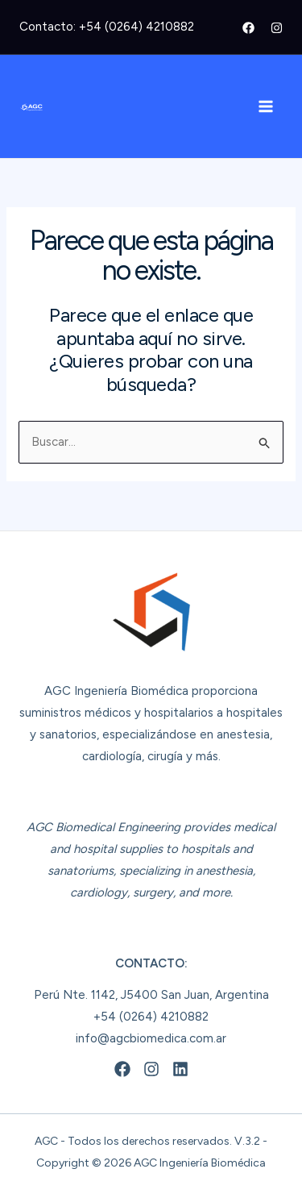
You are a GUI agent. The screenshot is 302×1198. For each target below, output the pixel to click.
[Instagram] (277, 28)
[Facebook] (248, 28)
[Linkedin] (180, 1069)
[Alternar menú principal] (266, 106)
